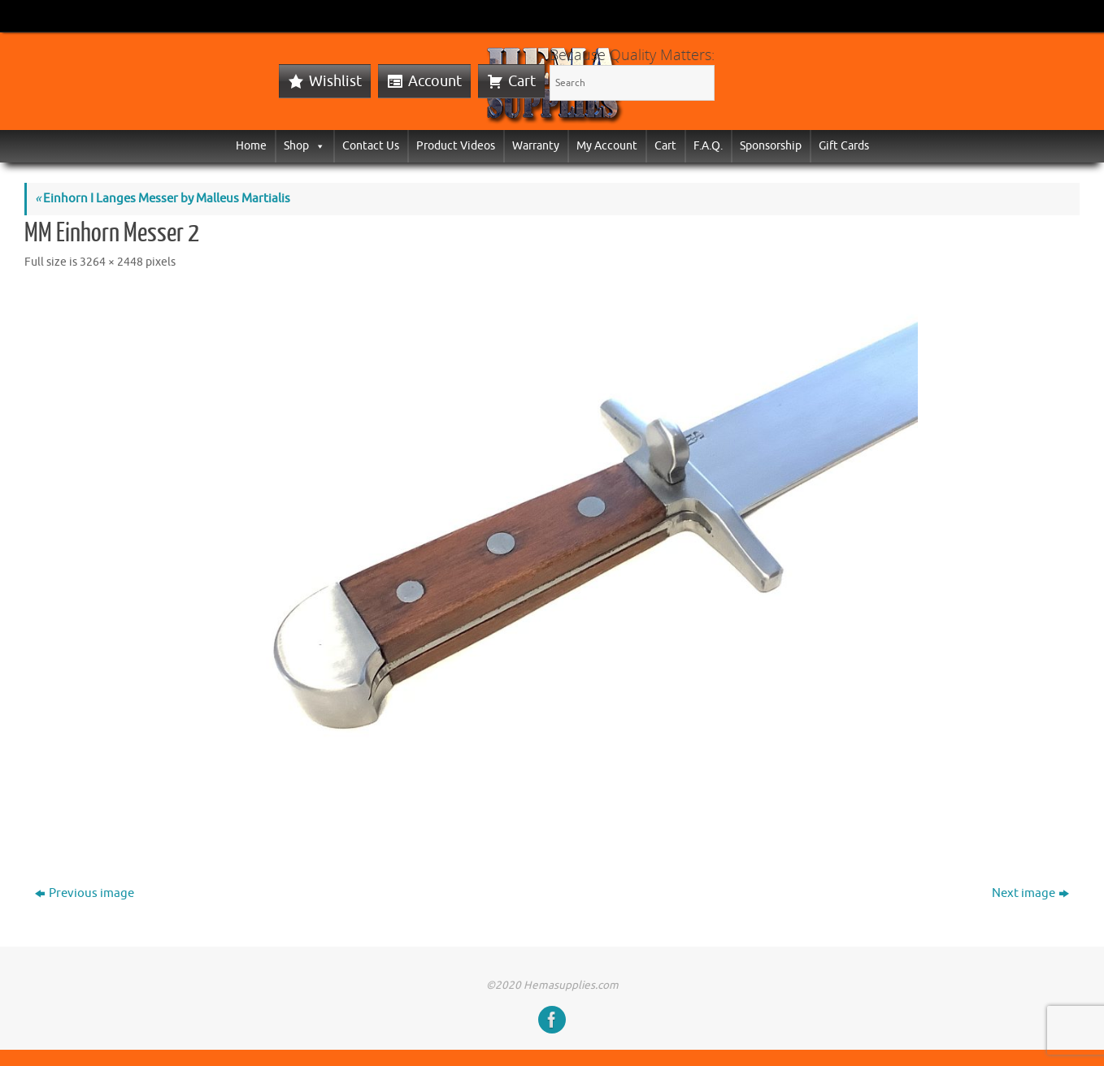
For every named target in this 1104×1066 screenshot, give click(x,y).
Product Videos (455, 146)
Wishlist (335, 81)
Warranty (535, 146)
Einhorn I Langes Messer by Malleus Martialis (162, 198)
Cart (522, 81)
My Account (606, 146)
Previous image (84, 893)
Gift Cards (844, 146)
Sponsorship (771, 146)
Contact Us (370, 146)
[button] (317, 146)
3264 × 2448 (111, 262)
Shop (304, 146)
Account (435, 81)
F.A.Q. (708, 146)
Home (251, 146)
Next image (1030, 893)
